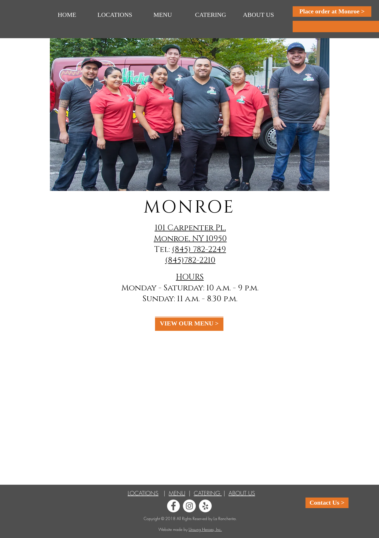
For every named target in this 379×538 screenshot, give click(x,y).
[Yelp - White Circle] (205, 506)
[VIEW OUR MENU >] (189, 323)
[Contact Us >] (327, 503)
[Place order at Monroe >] (332, 11)
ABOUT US (242, 493)
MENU (177, 493)
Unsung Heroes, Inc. (205, 529)
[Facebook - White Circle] (173, 506)
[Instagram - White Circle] (189, 506)
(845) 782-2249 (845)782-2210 (195, 255)
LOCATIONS (143, 493)
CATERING (208, 493)
